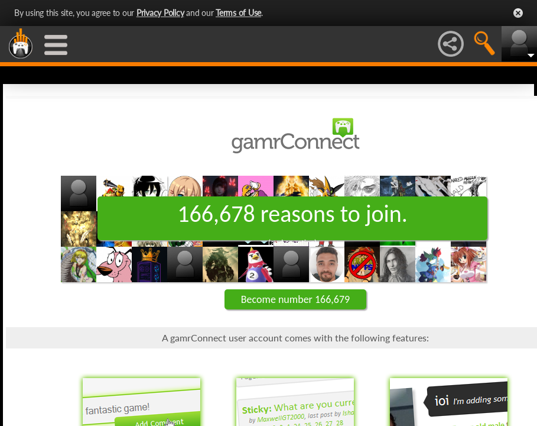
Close (518, 13)
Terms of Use (238, 13)
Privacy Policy (160, 13)
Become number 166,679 (295, 299)
